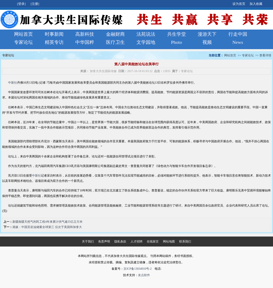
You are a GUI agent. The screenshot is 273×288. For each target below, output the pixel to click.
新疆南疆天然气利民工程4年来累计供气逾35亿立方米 (47, 221)
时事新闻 (54, 34)
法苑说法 (145, 34)
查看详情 (265, 55)
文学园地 (145, 42)
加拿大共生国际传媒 (103, 71)
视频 (207, 42)
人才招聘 (136, 241)
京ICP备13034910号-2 (137, 268)
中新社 (12, 82)
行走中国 (237, 34)
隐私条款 (120, 241)
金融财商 (115, 34)
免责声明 (104, 241)
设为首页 (238, 4)
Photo (176, 42)
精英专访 (54, 42)
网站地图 (169, 241)
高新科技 (84, 34)
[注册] (35, 4)
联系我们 (185, 241)
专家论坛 (23, 42)
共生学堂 (176, 34)
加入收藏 (256, 4)
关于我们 (88, 241)
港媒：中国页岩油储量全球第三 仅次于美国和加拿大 (47, 227)
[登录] (21, 4)
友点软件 (144, 275)
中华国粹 (84, 42)
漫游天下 (207, 34)
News (237, 42)
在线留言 (153, 241)
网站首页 (23, 34)
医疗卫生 (115, 42)
